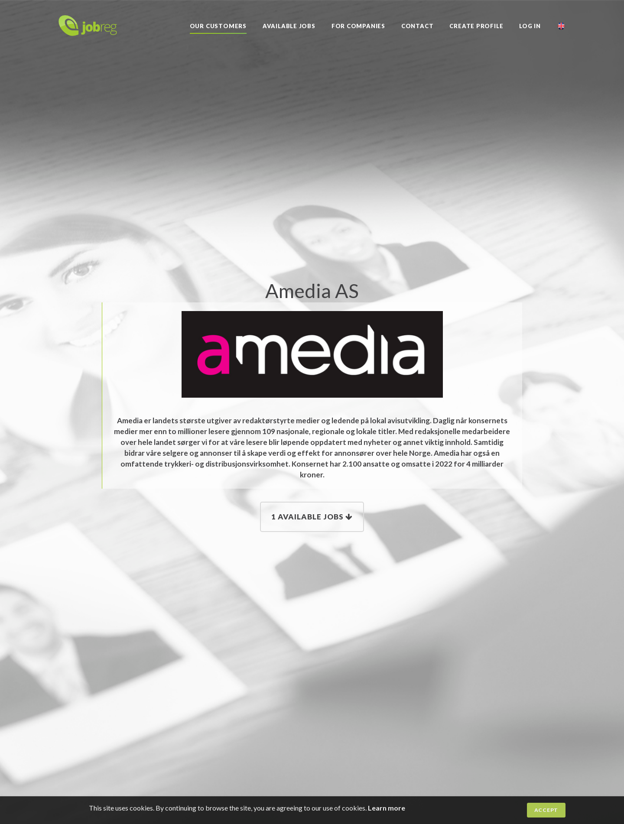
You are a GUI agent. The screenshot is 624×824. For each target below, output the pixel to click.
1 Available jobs (311, 516)
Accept (546, 810)
